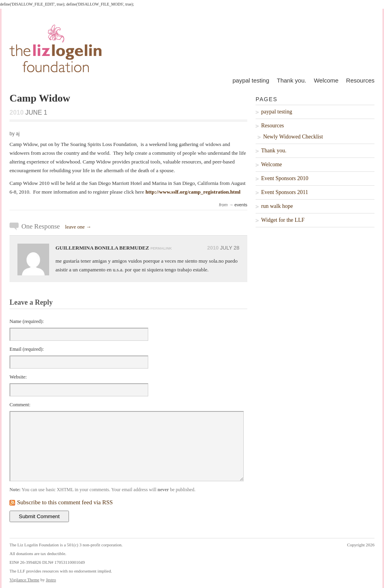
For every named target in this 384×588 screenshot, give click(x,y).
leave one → (78, 227)
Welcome (326, 80)
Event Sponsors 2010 (284, 178)
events (241, 204)
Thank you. (291, 80)
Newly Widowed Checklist (293, 137)
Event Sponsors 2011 (284, 192)
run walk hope (277, 206)
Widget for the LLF (282, 220)
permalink (161, 248)
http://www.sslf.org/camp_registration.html (193, 192)
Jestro (51, 579)
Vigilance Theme (24, 579)
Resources (360, 80)
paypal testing (251, 80)
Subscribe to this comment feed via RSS (65, 502)
